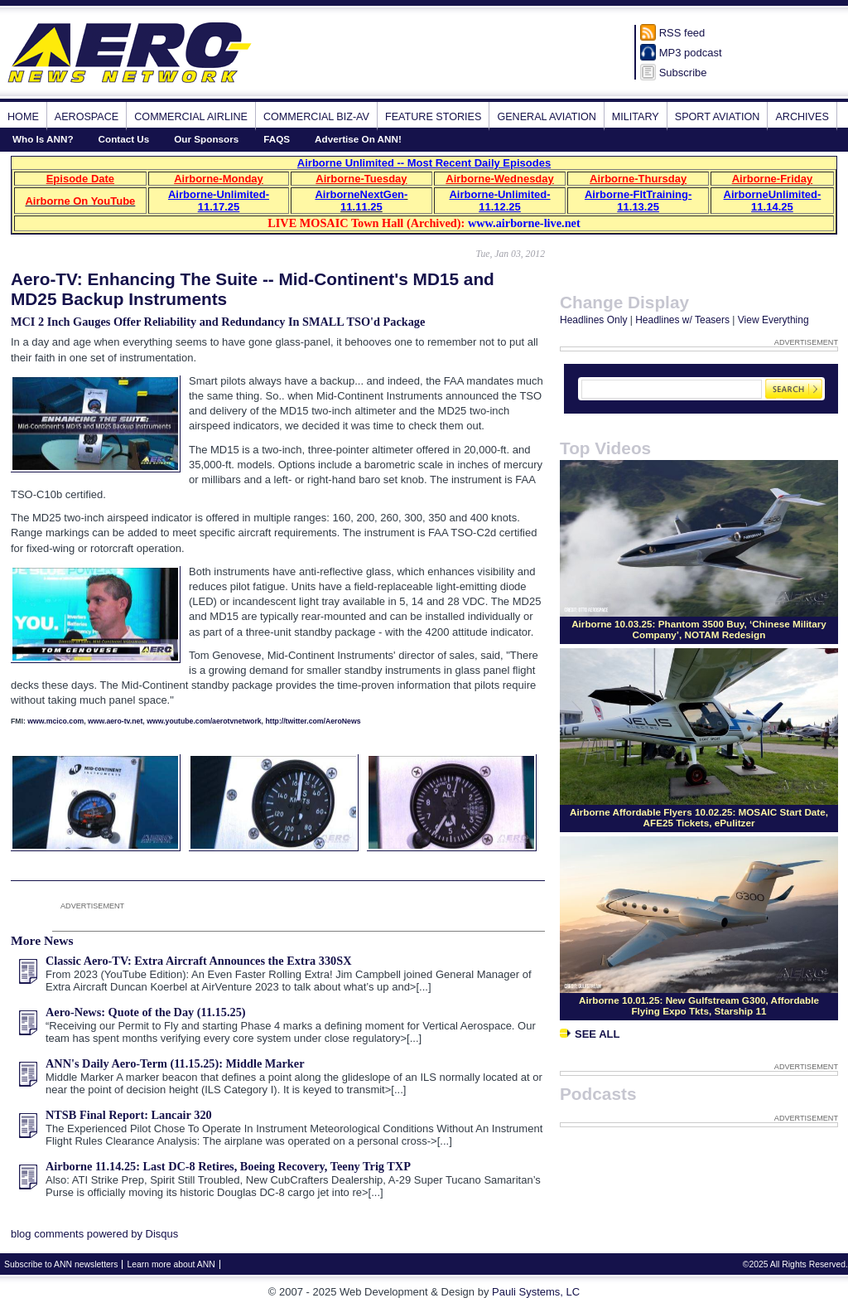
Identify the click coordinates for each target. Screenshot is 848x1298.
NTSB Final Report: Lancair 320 (129, 1114)
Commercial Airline (191, 117)
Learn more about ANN (170, 1264)
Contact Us (124, 138)
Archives (801, 117)
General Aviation (546, 117)
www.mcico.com (55, 721)
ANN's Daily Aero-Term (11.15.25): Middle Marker (175, 1063)
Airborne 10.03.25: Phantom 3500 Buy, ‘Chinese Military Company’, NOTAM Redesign (698, 629)
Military (635, 117)
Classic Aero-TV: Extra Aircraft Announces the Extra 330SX (198, 960)
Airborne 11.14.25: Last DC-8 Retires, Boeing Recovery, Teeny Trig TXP (228, 1166)
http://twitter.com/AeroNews (312, 721)
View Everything (773, 320)
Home (23, 117)
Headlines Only (593, 320)
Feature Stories (433, 117)
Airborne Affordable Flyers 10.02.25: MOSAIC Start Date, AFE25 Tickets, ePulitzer (699, 817)
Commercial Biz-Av (316, 117)
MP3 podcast (690, 52)
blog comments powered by (94, 1234)
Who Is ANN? (43, 138)
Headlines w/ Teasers (682, 320)
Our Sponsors (206, 138)
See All (589, 1034)
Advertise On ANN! (358, 138)
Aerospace (86, 117)
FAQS (276, 138)
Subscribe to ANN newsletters (61, 1264)
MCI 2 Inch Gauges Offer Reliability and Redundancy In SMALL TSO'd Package (218, 321)
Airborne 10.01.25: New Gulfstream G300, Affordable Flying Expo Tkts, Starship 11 (699, 1005)
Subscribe (683, 72)
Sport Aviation (717, 117)
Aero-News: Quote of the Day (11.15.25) (146, 1012)
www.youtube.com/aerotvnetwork (204, 721)
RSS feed (682, 33)
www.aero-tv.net (115, 721)
